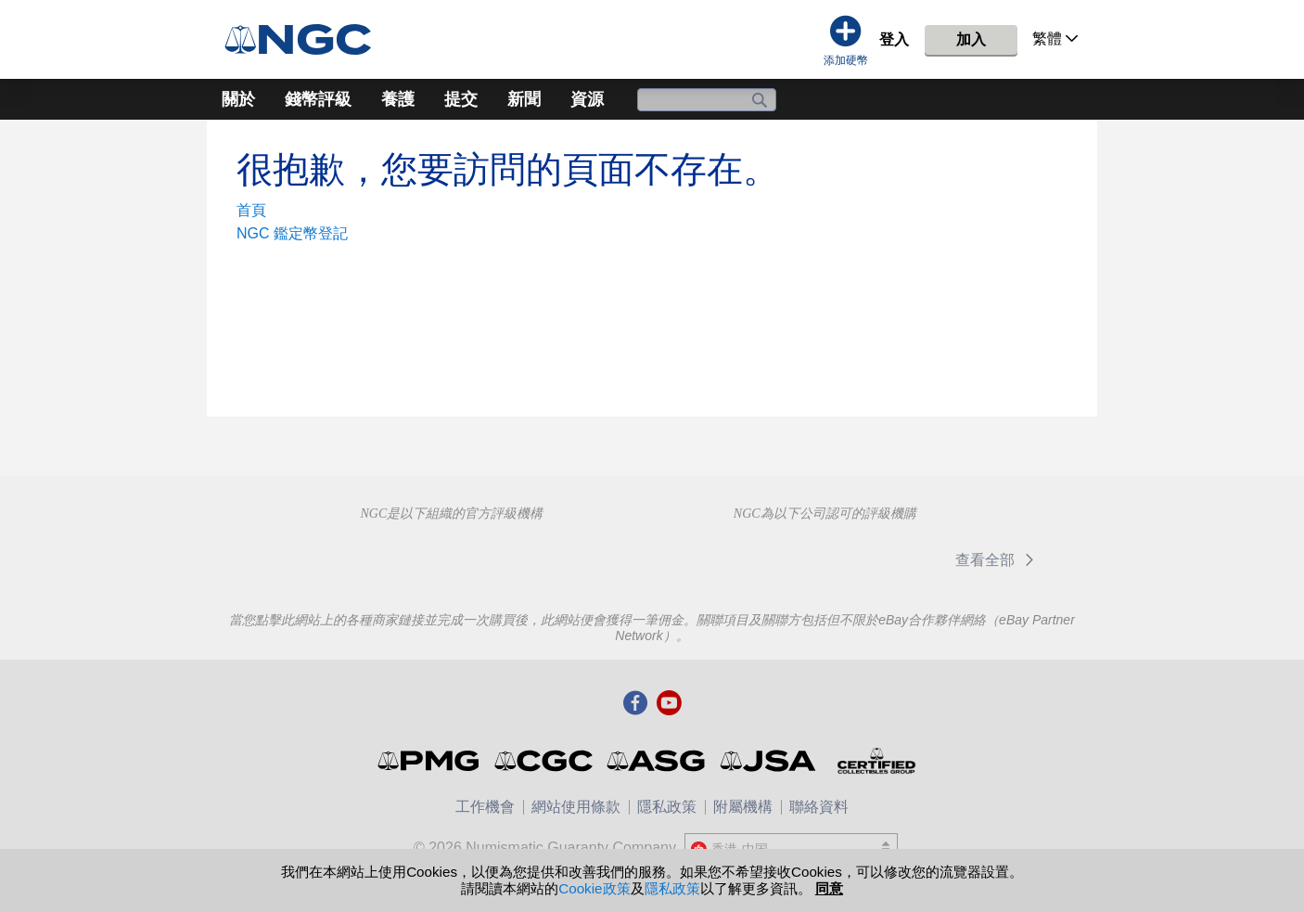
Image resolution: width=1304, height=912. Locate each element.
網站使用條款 (575, 807)
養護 (398, 99)
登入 (894, 39)
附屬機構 (743, 807)
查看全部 (997, 560)
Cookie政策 (594, 888)
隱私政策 (667, 807)
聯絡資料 (819, 807)
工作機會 (485, 807)
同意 (829, 888)
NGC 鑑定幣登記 (292, 233)
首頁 (251, 210)
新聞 (524, 99)
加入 (971, 39)
